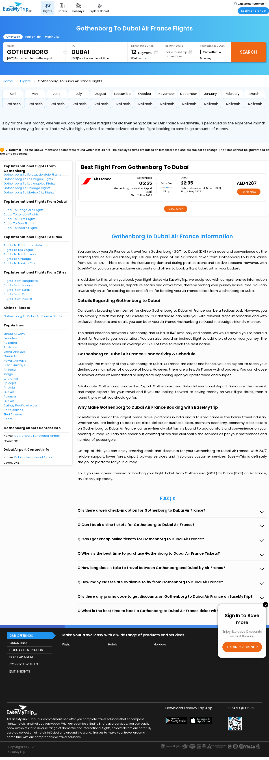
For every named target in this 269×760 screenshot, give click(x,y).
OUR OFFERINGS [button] (21, 635)
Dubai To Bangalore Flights (24, 210)
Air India (10, 369)
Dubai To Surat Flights (20, 219)
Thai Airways (13, 414)
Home (8, 81)
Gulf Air (9, 392)
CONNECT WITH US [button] (23, 664)
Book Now (249, 192)
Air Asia (9, 387)
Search (248, 52)
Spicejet (10, 383)
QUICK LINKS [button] (18, 643)
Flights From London (18, 285)
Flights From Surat (17, 290)
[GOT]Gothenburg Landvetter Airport (29, 58)
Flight (66, 644)
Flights (25, 81)
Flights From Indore (18, 299)
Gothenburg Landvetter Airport (37, 436)
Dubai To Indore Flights (21, 228)
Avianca (10, 396)
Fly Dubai (10, 343)
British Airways (14, 365)
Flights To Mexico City (19, 263)
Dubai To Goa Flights (19, 223)
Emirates (10, 338)
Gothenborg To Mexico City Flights (29, 192)
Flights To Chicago (17, 259)
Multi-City (52, 37)
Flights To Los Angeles (20, 254)
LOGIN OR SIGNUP (242, 646)
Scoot (8, 419)
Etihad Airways (15, 334)
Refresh (14, 103)
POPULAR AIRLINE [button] (21, 657)
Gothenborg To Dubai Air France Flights (33, 316)
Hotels (112, 644)
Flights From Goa (16, 294)
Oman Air (11, 356)
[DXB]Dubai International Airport (91, 58)
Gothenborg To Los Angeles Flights (30, 183)
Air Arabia (11, 347)
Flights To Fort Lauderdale (23, 245)
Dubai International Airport (34, 457)
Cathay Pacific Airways (21, 405)
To (73, 46)
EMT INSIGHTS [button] (19, 671)
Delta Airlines (13, 410)
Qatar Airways (14, 352)
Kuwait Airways (15, 360)
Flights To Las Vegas (19, 250)
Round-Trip (32, 37)
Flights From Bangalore (21, 281)
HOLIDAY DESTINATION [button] (26, 650)
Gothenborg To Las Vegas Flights (28, 179)
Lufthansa (11, 378)
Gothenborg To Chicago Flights (27, 188)
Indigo (8, 374)
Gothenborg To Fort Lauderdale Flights (32, 174)
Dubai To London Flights (21, 214)
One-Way (13, 37)
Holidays (160, 644)
